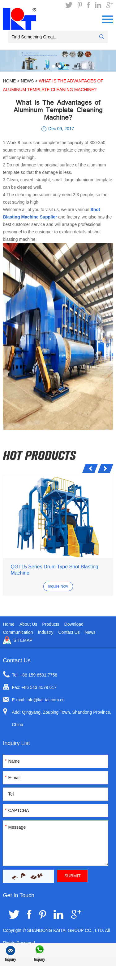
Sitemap (22, 640)
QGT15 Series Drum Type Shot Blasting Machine (54, 570)
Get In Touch (18, 895)
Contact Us (68, 632)
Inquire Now (58, 586)
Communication (18, 632)
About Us (28, 624)
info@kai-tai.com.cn (46, 699)
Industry (46, 632)
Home (9, 80)
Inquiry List (16, 743)
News (27, 80)
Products (50, 624)
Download (74, 624)
